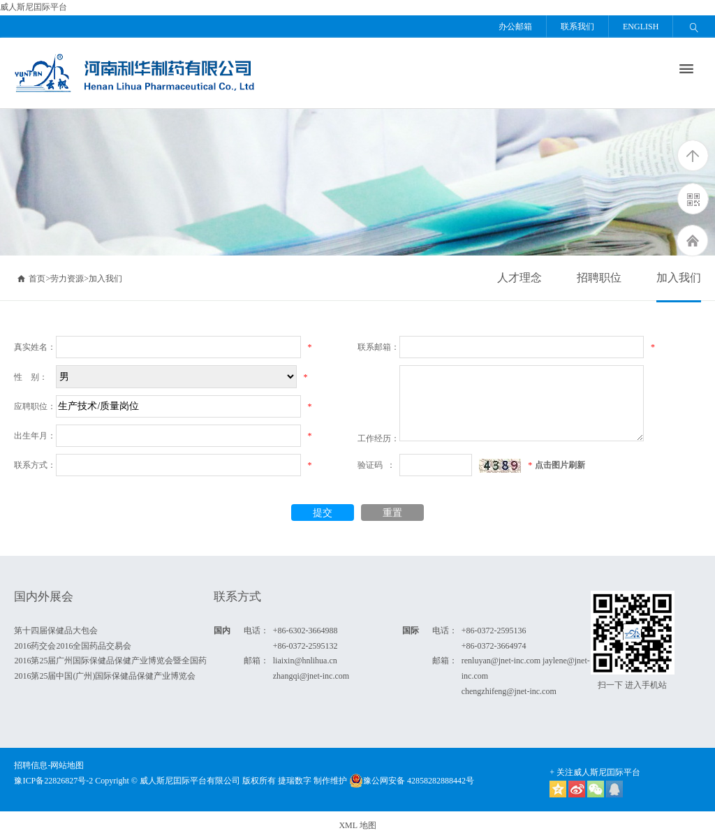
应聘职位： (35, 406)
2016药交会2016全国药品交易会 (72, 646)
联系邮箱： (378, 347)
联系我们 (577, 26)
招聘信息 (30, 765)
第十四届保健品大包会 (56, 630)
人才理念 (519, 277)
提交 (322, 513)
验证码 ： (376, 465)
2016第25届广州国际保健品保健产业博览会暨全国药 (110, 660)
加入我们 (678, 277)
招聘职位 (599, 277)
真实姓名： (35, 347)
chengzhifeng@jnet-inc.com (509, 691)
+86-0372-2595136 (494, 630)
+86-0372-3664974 (494, 646)
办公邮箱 (515, 26)
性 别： (30, 377)
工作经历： (378, 438)
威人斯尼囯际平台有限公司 (190, 781)
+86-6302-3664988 (305, 630)
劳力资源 (67, 278)
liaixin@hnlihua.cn (305, 660)
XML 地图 (357, 825)
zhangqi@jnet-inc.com (311, 676)
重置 (392, 513)
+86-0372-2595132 (305, 646)
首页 (31, 278)
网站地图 (67, 765)
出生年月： (35, 436)
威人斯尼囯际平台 (33, 7)
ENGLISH (640, 26)
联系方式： (35, 465)
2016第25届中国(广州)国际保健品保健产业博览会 (105, 676)
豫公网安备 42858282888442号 (411, 781)
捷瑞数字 (294, 781)
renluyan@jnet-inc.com (501, 660)
